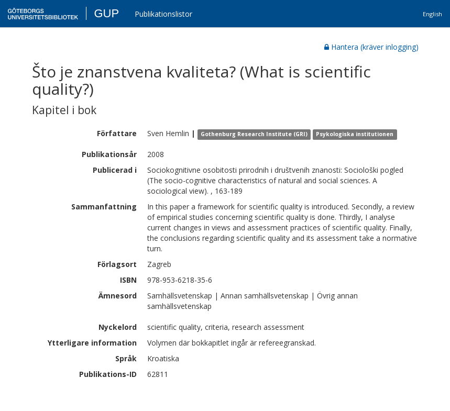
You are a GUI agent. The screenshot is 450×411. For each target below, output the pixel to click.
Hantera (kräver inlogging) (371, 47)
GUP (106, 13)
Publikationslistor (163, 14)
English (432, 14)
